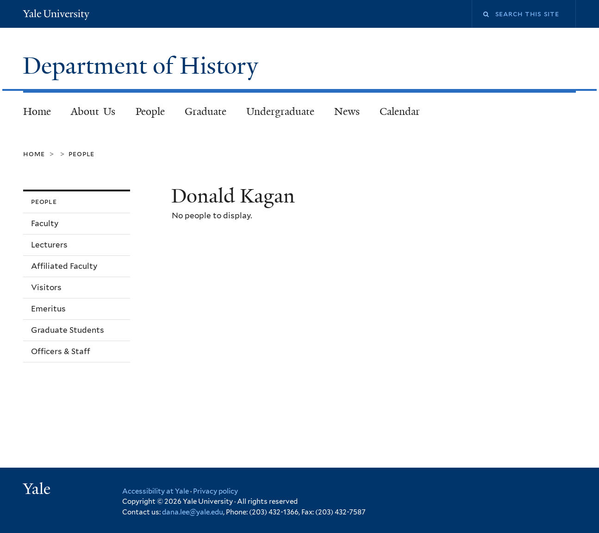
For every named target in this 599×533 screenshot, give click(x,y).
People (150, 111)
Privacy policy (215, 491)
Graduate (205, 111)
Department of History (143, 66)
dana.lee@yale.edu (192, 512)
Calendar (400, 111)
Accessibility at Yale (155, 491)
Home (37, 111)
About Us (93, 111)
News (347, 111)
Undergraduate (280, 111)
